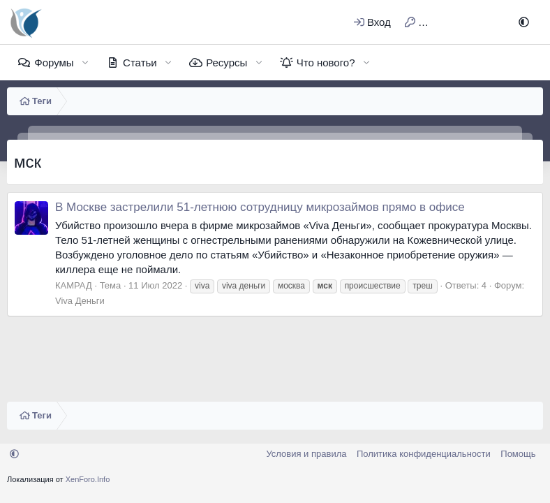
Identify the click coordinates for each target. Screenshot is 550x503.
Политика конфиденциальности (424, 454)
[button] (524, 22)
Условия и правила (306, 454)
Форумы (53, 62)
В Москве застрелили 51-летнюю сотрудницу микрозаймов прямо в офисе (260, 207)
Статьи (140, 62)
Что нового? (326, 62)
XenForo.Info (88, 479)
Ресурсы (226, 62)
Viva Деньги (80, 301)
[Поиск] (490, 22)
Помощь (517, 454)
